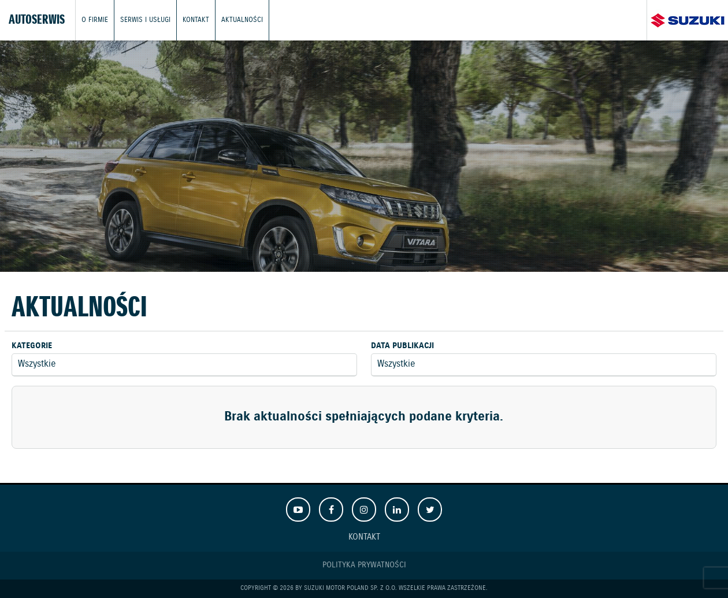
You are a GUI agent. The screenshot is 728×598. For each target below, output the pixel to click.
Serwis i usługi (145, 20)
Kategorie (32, 346)
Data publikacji (402, 346)
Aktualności (242, 20)
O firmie (94, 20)
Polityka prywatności (364, 565)
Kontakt (196, 20)
